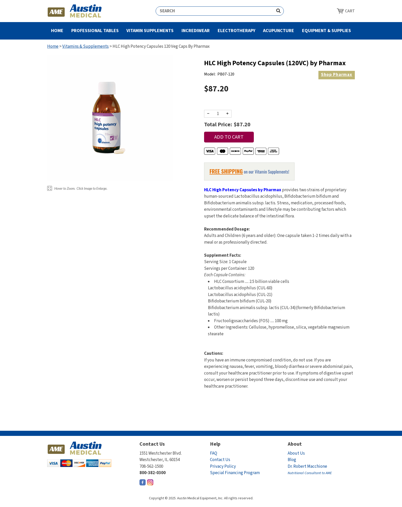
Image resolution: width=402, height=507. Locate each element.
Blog (292, 460)
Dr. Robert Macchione (310, 469)
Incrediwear (196, 30)
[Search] (214, 11)
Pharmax (336, 75)
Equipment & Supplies (326, 30)
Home (57, 30)
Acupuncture (278, 30)
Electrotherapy (236, 30)
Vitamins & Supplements (85, 46)
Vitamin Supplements (150, 30)
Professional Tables (95, 30)
